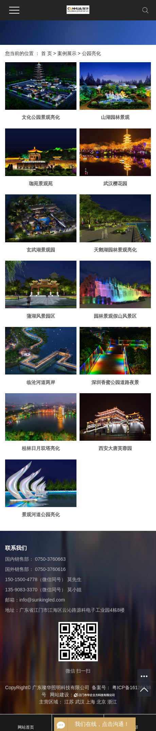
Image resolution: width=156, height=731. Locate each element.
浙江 (112, 701)
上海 (90, 701)
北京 (101, 701)
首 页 (46, 53)
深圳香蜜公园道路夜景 (115, 382)
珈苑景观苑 (41, 183)
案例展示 (66, 53)
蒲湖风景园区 (41, 316)
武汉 (80, 701)
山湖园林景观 (115, 117)
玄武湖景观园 (41, 250)
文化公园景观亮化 (41, 117)
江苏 (69, 701)
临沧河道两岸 (41, 382)
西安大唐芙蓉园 (115, 448)
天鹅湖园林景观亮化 (115, 250)
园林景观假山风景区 (115, 316)
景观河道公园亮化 (41, 514)
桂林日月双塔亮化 (41, 448)
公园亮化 (91, 53)
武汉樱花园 (115, 183)
